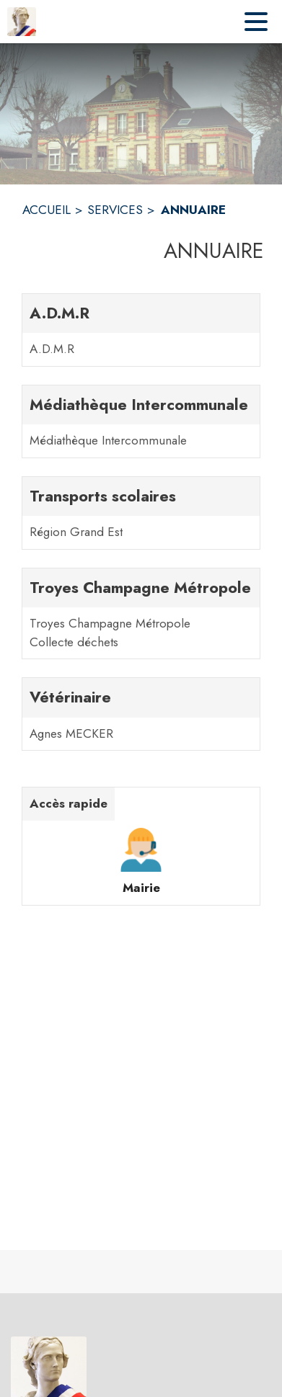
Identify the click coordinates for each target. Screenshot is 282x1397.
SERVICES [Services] (115, 209)
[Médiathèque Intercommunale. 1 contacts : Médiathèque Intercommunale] (141, 421)
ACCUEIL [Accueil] (46, 209)
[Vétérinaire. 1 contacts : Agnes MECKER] (141, 714)
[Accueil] (21, 21)
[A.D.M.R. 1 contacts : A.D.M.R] (141, 330)
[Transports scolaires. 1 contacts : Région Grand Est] (141, 513)
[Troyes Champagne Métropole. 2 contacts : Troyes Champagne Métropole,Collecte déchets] (141, 613)
